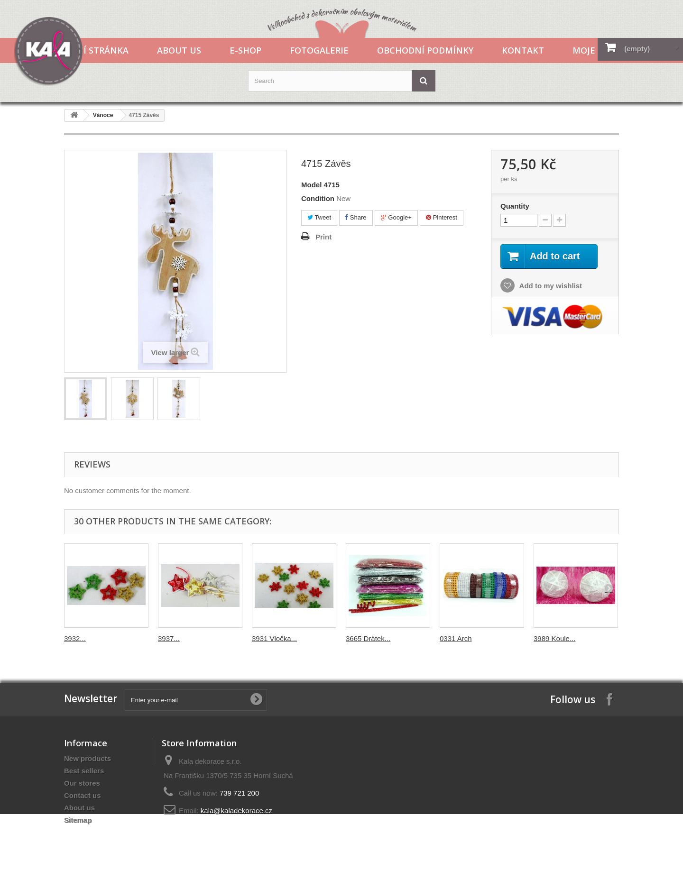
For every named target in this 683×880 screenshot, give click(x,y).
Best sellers (84, 771)
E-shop (245, 50)
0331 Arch (456, 638)
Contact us (82, 795)
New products (87, 758)
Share (355, 217)
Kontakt (523, 50)
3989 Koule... (554, 638)
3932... (75, 638)
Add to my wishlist (549, 286)
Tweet (319, 217)
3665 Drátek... (368, 638)
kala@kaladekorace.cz (236, 811)
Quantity (514, 206)
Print (323, 237)
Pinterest (441, 217)
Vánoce (103, 115)
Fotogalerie (319, 50)
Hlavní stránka (91, 50)
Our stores (82, 783)
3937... (169, 638)
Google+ (396, 217)
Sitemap (78, 820)
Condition (317, 198)
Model (311, 185)
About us (179, 50)
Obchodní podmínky (425, 50)
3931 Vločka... (274, 638)
